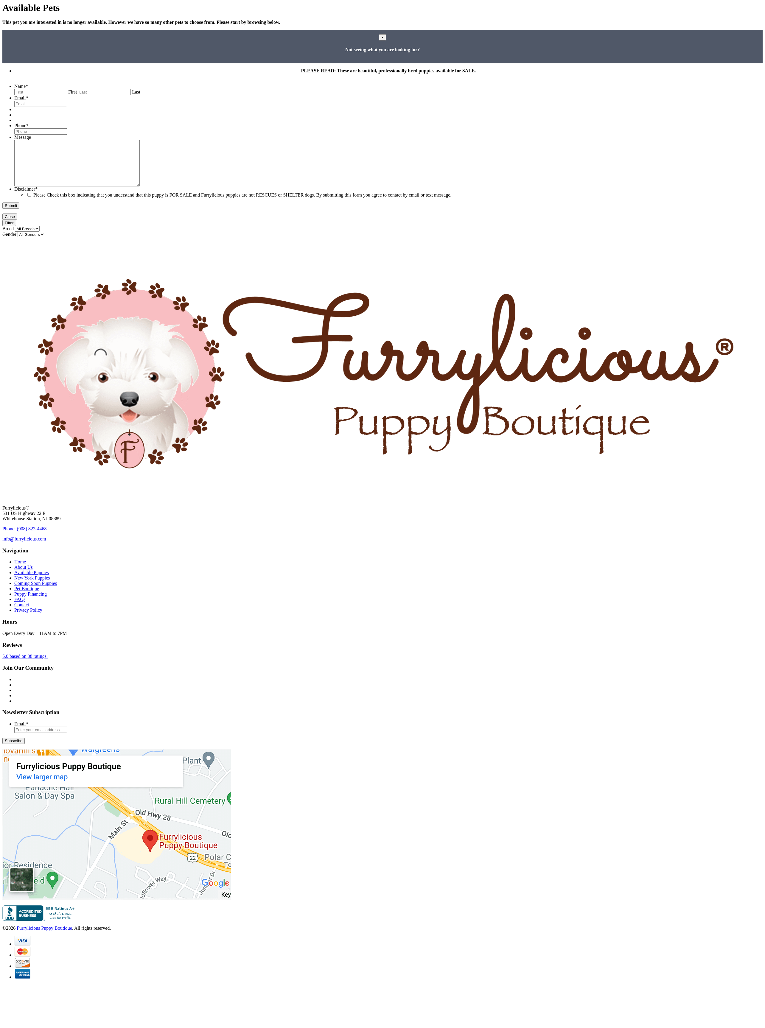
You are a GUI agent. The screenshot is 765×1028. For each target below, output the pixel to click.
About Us (23, 576)
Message (22, 137)
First (72, 91)
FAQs (19, 608)
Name (21, 86)
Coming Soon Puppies (35, 592)
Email (21, 97)
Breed (8, 237)
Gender (9, 243)
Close (10, 225)
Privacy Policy (28, 619)
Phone (21, 125)
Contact (21, 613)
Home (20, 570)
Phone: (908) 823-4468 (24, 537)
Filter (9, 232)
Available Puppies (31, 581)
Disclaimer (26, 197)
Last (136, 91)
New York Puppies (32, 586)
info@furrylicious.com (24, 547)
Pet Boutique (26, 597)
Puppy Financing (30, 602)
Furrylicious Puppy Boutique (44, 937)
